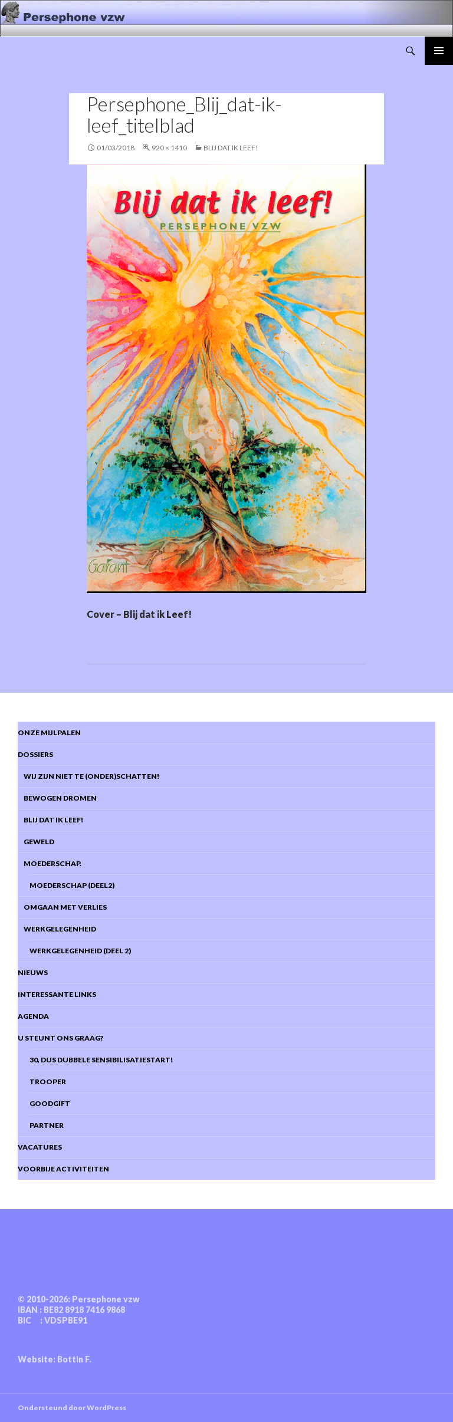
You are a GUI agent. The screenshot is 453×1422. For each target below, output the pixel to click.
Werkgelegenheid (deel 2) (80, 950)
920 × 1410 (169, 147)
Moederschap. (49, 863)
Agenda (33, 1016)
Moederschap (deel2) (71, 885)
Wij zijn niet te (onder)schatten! (88, 776)
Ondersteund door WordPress (72, 1407)
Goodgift (49, 1103)
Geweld (36, 841)
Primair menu (439, 51)
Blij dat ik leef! (50, 819)
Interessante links (57, 994)
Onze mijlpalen (49, 732)
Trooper (47, 1081)
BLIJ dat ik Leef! (230, 147)
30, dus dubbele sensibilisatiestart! (101, 1059)
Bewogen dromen (57, 798)
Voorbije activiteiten (63, 1168)
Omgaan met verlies (62, 907)
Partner (46, 1125)
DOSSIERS (35, 754)
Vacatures (40, 1147)
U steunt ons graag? (60, 1037)
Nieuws (33, 972)
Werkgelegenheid (57, 928)
